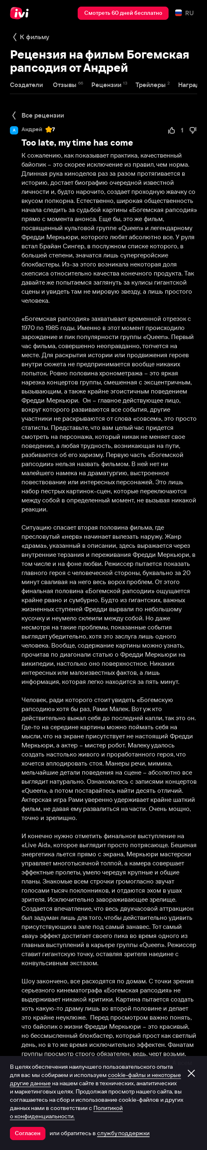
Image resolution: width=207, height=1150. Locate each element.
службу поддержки (123, 1133)
